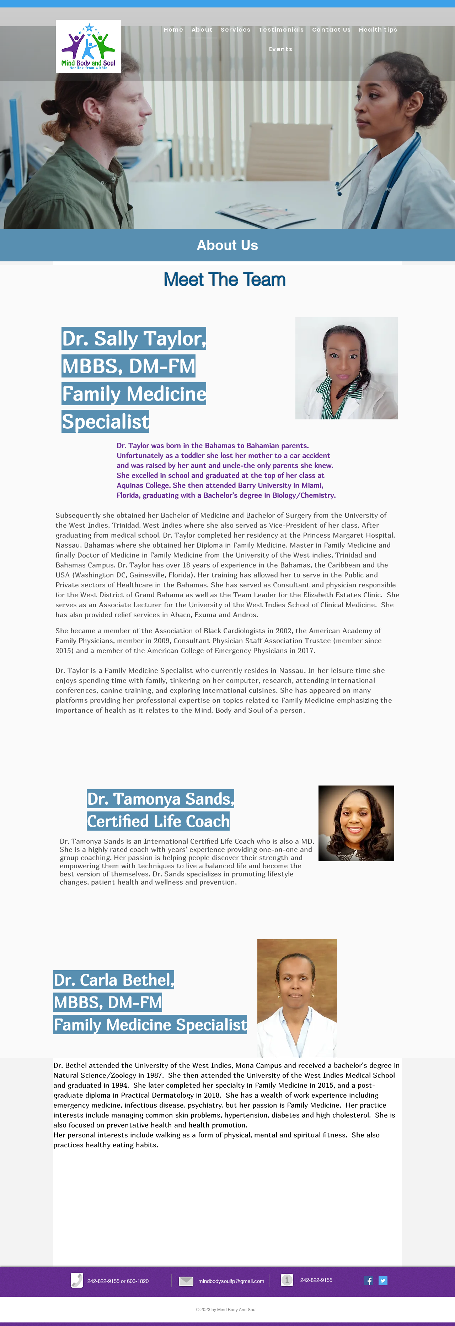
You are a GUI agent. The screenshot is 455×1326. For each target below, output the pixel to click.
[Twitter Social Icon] (383, 1280)
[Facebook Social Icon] (368, 1280)
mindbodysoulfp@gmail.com (231, 1281)
